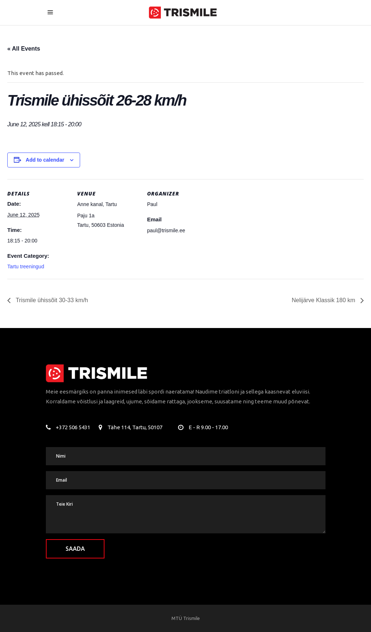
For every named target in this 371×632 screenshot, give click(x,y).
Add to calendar (45, 160)
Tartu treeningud (25, 266)
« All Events (23, 49)
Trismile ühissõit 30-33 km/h (51, 300)
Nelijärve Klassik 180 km (324, 300)
